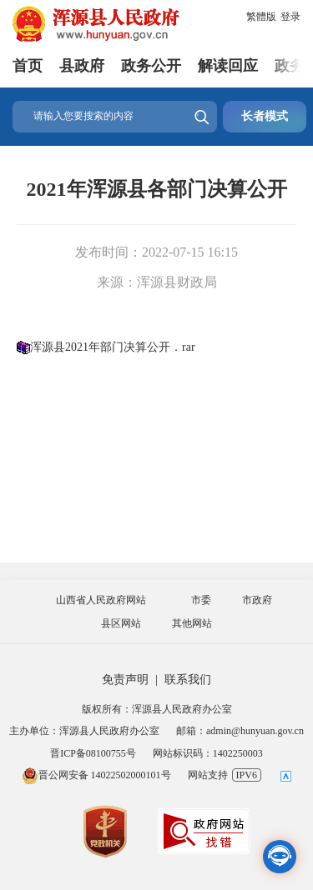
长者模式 (264, 116)
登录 (290, 16)
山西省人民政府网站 (101, 600)
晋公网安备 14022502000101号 (96, 775)
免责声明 (125, 679)
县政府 (81, 66)
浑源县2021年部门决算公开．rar (112, 347)
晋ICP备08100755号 (93, 753)
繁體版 (261, 16)
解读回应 (228, 66)
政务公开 (151, 66)
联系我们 (187, 679)
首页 (28, 66)
